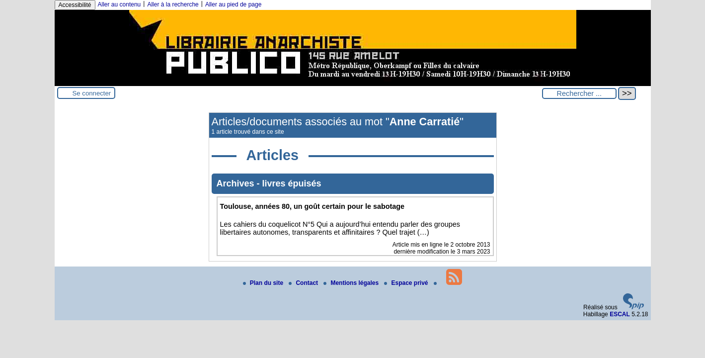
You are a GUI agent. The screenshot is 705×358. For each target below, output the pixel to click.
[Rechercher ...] (579, 93)
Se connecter (92, 93)
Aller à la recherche (172, 4)
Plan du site (264, 282)
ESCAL (620, 314)
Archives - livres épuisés (269, 183)
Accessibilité (75, 4)
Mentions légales (351, 282)
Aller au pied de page (233, 4)
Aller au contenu (119, 4)
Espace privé (406, 282)
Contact (304, 282)
